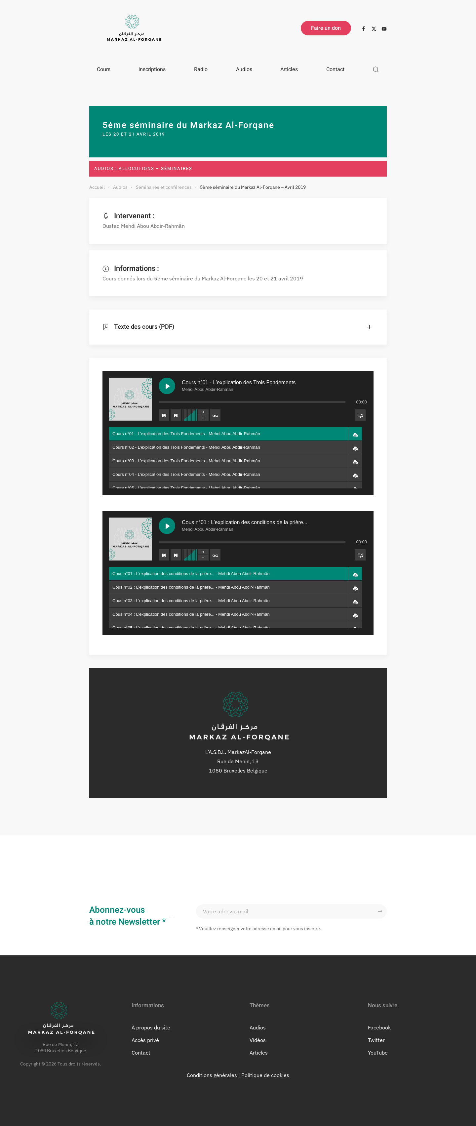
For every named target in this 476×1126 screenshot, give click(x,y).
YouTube (378, 1052)
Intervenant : (128, 216)
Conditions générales (212, 1075)
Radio (201, 69)
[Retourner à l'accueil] (132, 28)
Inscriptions (152, 69)
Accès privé (145, 1040)
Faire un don (326, 28)
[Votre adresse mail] (291, 911)
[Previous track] (160, 411)
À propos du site (151, 1027)
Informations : (130, 268)
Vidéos (258, 1040)
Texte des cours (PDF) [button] (133, 326)
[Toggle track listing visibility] (366, 411)
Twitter (376, 1040)
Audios (244, 69)
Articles (289, 69)
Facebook (379, 1027)
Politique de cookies (265, 1075)
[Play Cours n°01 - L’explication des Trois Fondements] (163, 380)
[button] (376, 69)
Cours (103, 69)
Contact (335, 69)
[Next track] (172, 411)
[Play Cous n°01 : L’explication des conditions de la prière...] (163, 526)
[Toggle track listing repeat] (214, 411)
